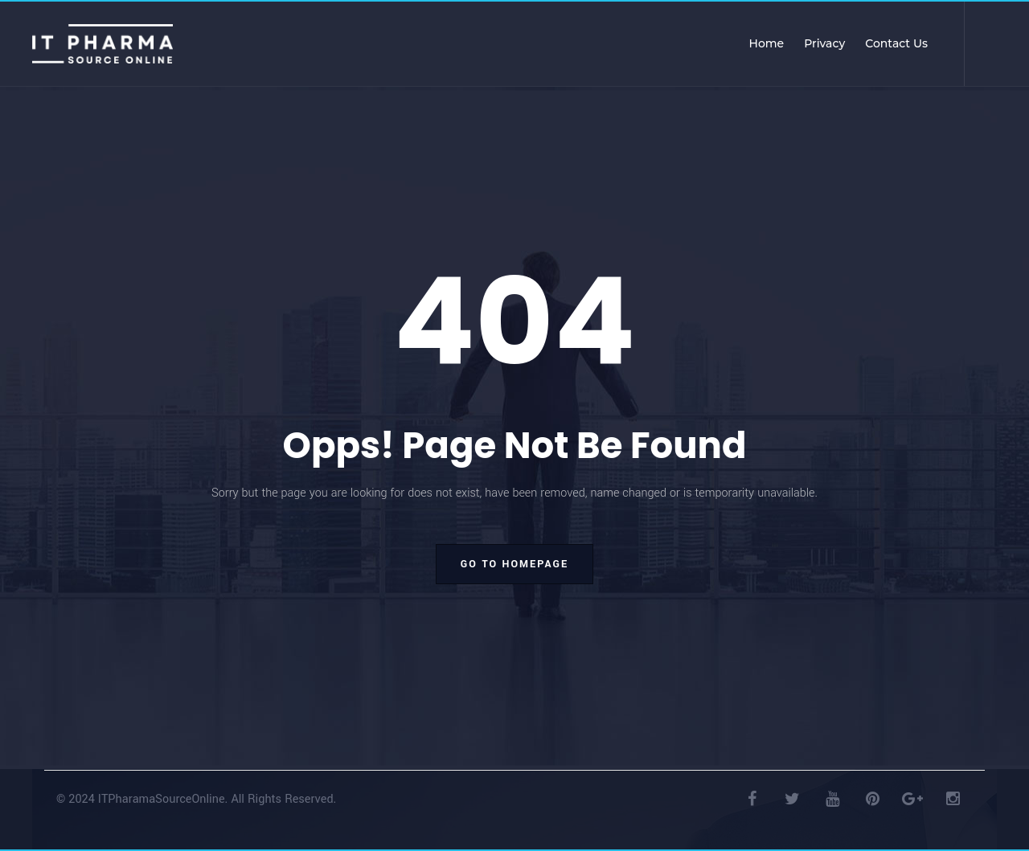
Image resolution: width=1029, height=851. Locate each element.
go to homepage (514, 564)
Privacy (824, 43)
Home (767, 43)
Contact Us (896, 43)
